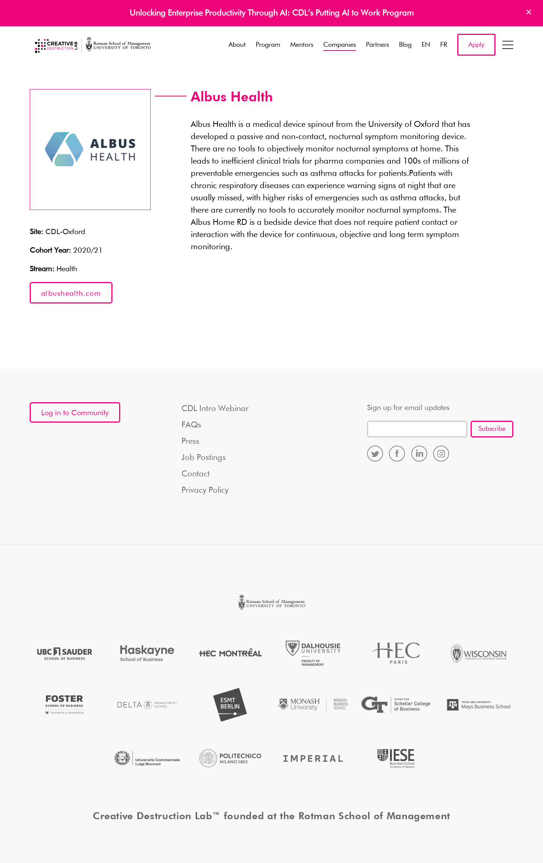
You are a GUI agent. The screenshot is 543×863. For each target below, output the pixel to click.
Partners (377, 45)
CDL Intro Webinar (215, 409)
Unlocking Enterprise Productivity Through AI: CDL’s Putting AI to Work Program (272, 13)
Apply (476, 45)
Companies (339, 45)
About (237, 45)
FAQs (191, 425)
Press (190, 441)
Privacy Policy (205, 490)
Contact (195, 474)
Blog (405, 45)
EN (426, 45)
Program (268, 45)
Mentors (301, 45)
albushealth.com (71, 293)
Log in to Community (75, 413)
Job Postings (203, 458)
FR (443, 45)
